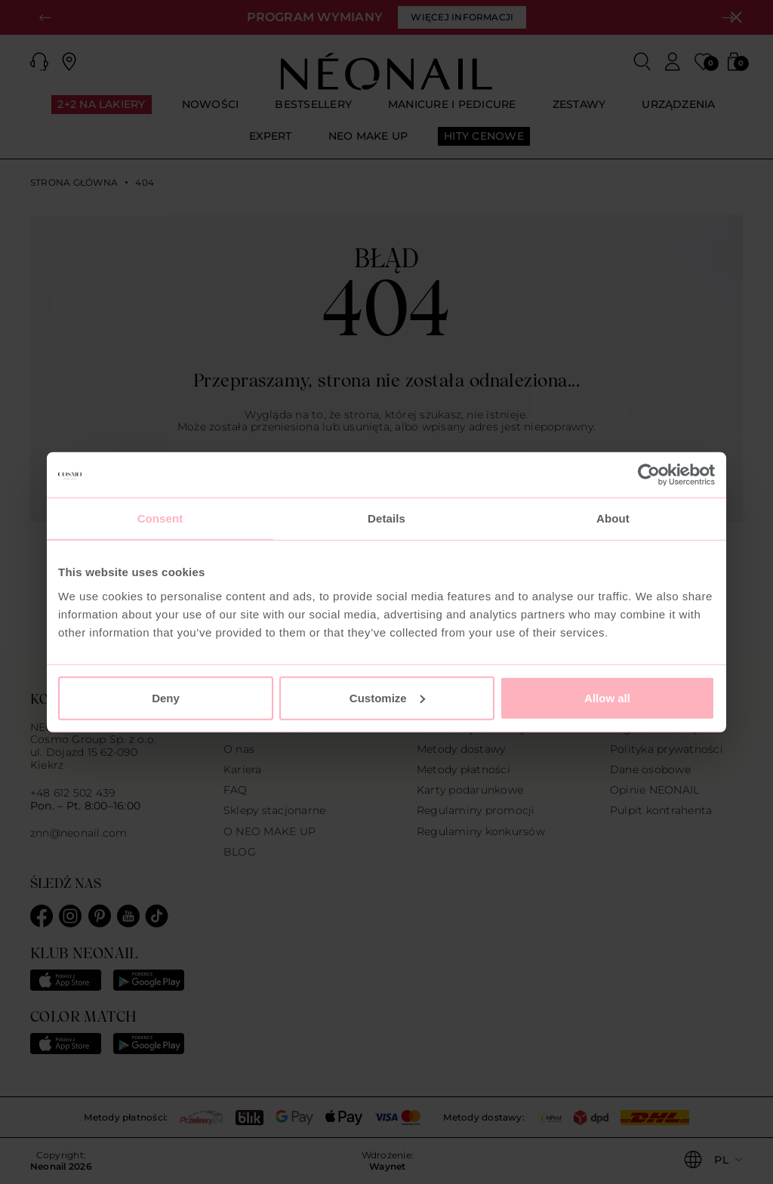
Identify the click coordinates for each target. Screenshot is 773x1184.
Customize (387, 697)
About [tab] (613, 518)
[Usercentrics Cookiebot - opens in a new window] (649, 475)
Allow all (607, 697)
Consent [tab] (160, 518)
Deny (166, 697)
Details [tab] (386, 518)
